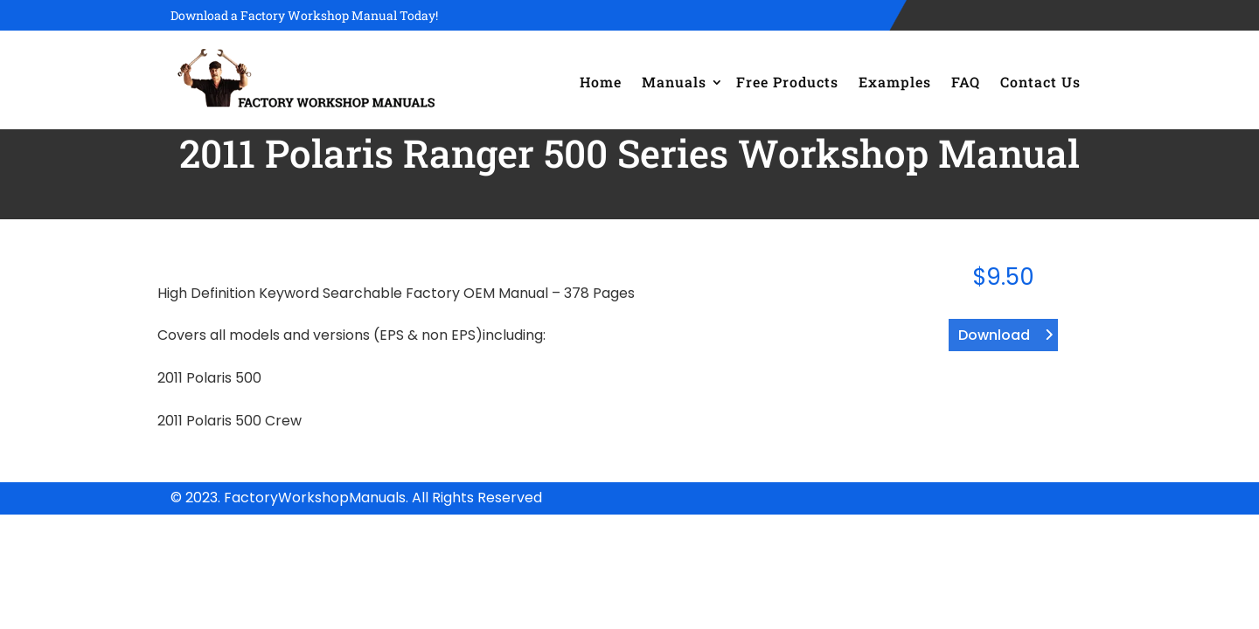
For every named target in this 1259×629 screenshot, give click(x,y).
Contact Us (1040, 82)
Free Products (787, 82)
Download (994, 335)
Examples (895, 82)
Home (601, 82)
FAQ (965, 82)
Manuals (674, 82)
